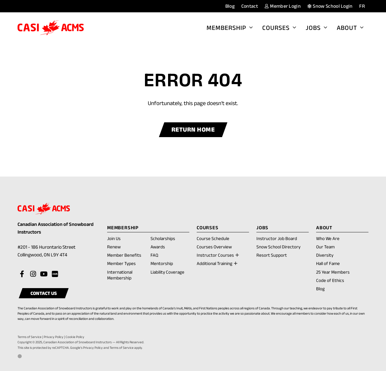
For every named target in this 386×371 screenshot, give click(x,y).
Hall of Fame (328, 263)
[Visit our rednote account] (54, 274)
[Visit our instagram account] (33, 274)
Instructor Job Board (276, 238)
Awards (158, 246)
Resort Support (271, 255)
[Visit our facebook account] (22, 274)
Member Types (121, 263)
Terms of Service (30, 337)
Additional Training (214, 263)
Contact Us (43, 293)
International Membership (119, 274)
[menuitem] (362, 6)
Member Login (283, 6)
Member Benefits (124, 255)
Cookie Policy (75, 337)
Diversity (324, 255)
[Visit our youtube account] (43, 274)
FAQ (154, 255)
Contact (249, 6)
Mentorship (162, 263)
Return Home (193, 129)
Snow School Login (330, 6)
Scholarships (163, 238)
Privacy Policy (53, 337)
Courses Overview (214, 246)
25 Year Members (333, 272)
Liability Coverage (167, 272)
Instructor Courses (215, 255)
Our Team (325, 246)
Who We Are (328, 238)
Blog (230, 6)
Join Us (114, 238)
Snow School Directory (278, 246)
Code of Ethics (330, 280)
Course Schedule (213, 238)
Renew (114, 247)
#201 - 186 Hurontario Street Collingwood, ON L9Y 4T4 (49, 251)
